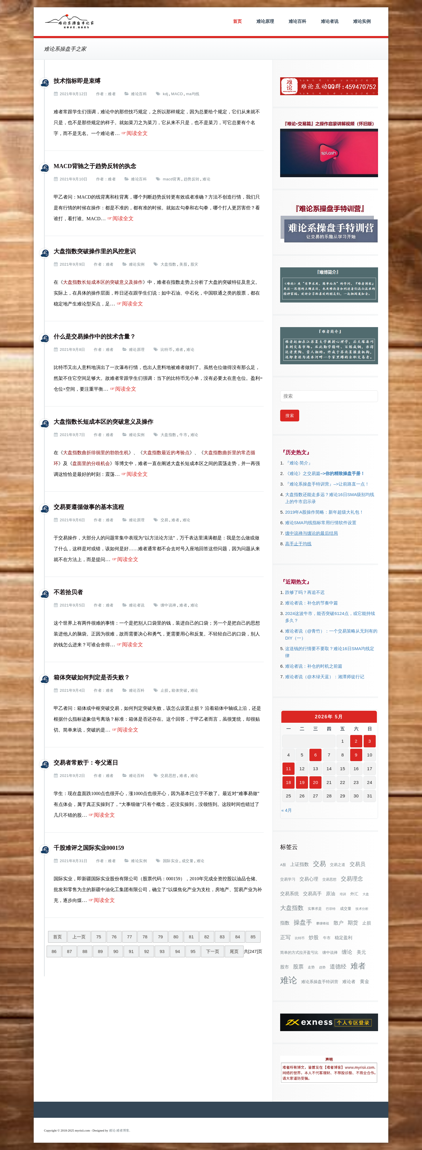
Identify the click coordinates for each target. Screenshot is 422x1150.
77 (129, 936)
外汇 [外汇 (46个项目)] (354, 893)
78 (144, 936)
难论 (206, 179)
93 (162, 951)
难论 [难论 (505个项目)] (288, 980)
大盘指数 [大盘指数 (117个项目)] (292, 908)
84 (237, 936)
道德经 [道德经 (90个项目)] (338, 966)
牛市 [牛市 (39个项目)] (327, 938)
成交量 (188, 861)
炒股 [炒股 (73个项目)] (314, 937)
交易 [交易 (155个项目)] (319, 863)
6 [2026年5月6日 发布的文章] (315, 754)
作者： (102, 94)
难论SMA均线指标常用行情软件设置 (320, 522)
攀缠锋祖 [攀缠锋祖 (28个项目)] (322, 923)
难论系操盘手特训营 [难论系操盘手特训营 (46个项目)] (319, 981)
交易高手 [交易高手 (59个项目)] (312, 893)
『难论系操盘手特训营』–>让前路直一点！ (327, 483)
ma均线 (193, 94)
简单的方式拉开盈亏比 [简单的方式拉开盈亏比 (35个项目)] (299, 952)
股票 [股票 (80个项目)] (298, 967)
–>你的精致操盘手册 (340, 473)
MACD (177, 94)
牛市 (183, 435)
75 (98, 936)
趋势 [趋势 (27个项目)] (322, 967)
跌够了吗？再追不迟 (305, 592)
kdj (165, 94)
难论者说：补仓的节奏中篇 (311, 602)
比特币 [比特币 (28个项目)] (299, 938)
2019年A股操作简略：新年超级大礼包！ (324, 512)
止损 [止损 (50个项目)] (366, 922)
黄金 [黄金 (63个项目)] (364, 981)
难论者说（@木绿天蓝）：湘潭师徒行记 (324, 676)
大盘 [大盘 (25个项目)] (366, 894)
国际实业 (171, 861)
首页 (237, 21)
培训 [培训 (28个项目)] (343, 894)
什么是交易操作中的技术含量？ (95, 336)
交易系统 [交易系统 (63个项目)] (289, 893)
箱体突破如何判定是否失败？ (92, 677)
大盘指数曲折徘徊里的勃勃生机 (96, 452)
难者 (112, 94)
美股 (183, 264)
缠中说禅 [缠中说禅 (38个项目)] (330, 952)
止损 (165, 690)
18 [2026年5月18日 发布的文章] (288, 782)
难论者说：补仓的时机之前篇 (313, 666)
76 (114, 936)
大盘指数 (168, 264)
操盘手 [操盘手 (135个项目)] (303, 922)
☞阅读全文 (134, 133)
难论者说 (329, 21)
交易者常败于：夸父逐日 (86, 762)
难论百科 (297, 21)
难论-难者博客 (119, 1130)
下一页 (212, 951)
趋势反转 (192, 179)
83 (222, 936)
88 (84, 951)
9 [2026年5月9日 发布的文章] (356, 754)
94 (177, 951)
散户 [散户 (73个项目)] (338, 923)
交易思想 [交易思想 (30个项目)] (329, 879)
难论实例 (362, 21)
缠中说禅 (168, 605)
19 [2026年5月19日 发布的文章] (302, 782)
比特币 (167, 349)
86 (54, 951)
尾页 (234, 951)
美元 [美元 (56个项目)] (361, 952)
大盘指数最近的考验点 (166, 452)
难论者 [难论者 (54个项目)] (348, 981)
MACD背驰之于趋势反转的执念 (95, 166)
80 (175, 936)
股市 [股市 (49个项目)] (284, 967)
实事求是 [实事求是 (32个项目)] (315, 909)
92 (146, 951)
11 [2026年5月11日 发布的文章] (288, 768)
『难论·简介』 (299, 462)
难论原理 (265, 21)
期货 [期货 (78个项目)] (353, 923)
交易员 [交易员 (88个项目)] (357, 864)
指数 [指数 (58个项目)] (285, 922)
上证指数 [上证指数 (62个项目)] (299, 864)
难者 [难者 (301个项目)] (358, 966)
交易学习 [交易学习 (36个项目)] (287, 879)
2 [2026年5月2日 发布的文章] (356, 741)
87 (69, 951)
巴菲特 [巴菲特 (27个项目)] (331, 908)
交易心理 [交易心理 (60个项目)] (309, 878)
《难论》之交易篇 (302, 473)
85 (253, 936)
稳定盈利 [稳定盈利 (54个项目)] (343, 937)
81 (191, 936)
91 (131, 951)
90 (115, 951)
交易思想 (168, 775)
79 (160, 936)
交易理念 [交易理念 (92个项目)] (352, 879)
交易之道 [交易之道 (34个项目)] (337, 865)
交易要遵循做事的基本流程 (89, 507)
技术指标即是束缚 (77, 81)
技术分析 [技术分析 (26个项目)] (361, 908)
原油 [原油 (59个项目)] (330, 893)
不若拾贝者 (68, 592)
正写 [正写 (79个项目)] (285, 937)
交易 (165, 520)
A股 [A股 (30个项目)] (283, 865)
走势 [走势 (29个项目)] (311, 967)
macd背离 (172, 179)
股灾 (194, 264)
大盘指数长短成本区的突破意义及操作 (103, 421)
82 (206, 936)
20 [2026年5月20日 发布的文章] (315, 782)
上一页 (79, 936)
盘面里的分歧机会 (91, 463)
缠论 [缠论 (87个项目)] (347, 952)
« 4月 (286, 810)
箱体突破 (179, 690)
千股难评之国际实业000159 (89, 848)
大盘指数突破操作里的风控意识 (95, 251)
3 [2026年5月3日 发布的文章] (369, 741)
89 (100, 951)
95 (192, 951)
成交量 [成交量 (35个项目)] (345, 908)
